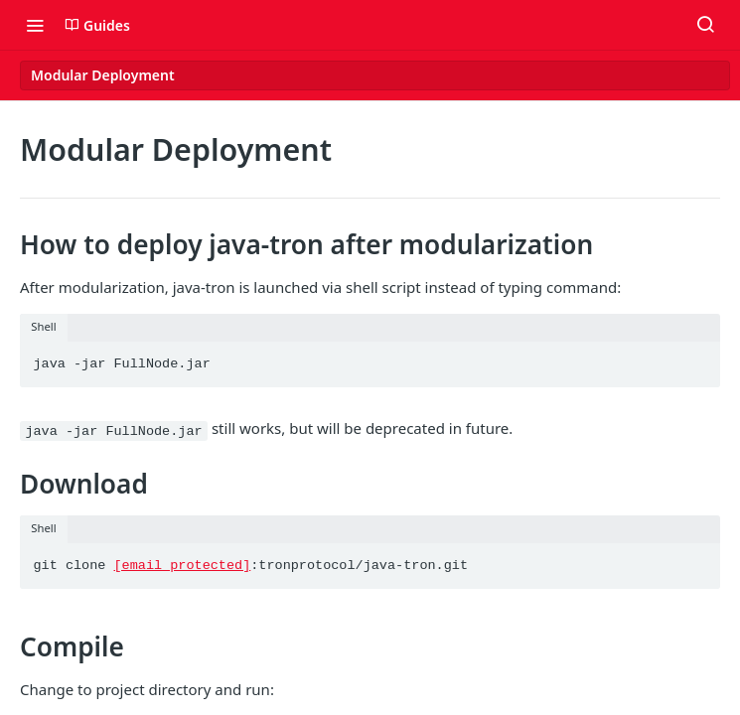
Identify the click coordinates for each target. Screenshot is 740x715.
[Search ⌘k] (705, 25)
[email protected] (182, 565)
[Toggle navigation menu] (35, 25)
